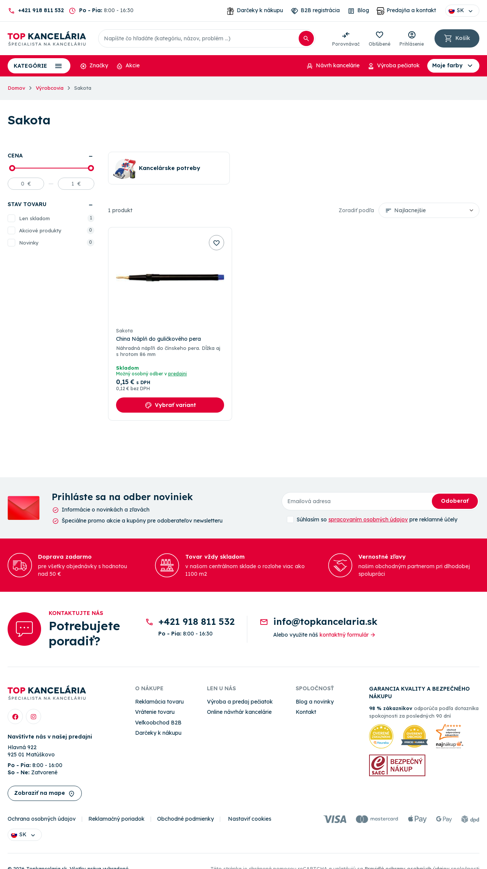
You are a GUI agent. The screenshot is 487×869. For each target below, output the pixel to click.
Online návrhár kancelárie (239, 712)
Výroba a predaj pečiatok (240, 701)
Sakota (124, 331)
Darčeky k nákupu (158, 732)
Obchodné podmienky (185, 818)
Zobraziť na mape (44, 794)
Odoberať (455, 500)
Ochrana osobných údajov (42, 818)
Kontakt (306, 712)
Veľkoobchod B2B (158, 722)
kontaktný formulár (348, 634)
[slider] (12, 168)
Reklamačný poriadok (116, 818)
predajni (177, 374)
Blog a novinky (315, 701)
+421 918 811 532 (41, 10)
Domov (16, 88)
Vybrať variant (170, 405)
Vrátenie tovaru (155, 712)
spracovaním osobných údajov (368, 519)
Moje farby (453, 65)
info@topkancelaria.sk (325, 621)
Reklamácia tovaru (159, 701)
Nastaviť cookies (249, 818)
